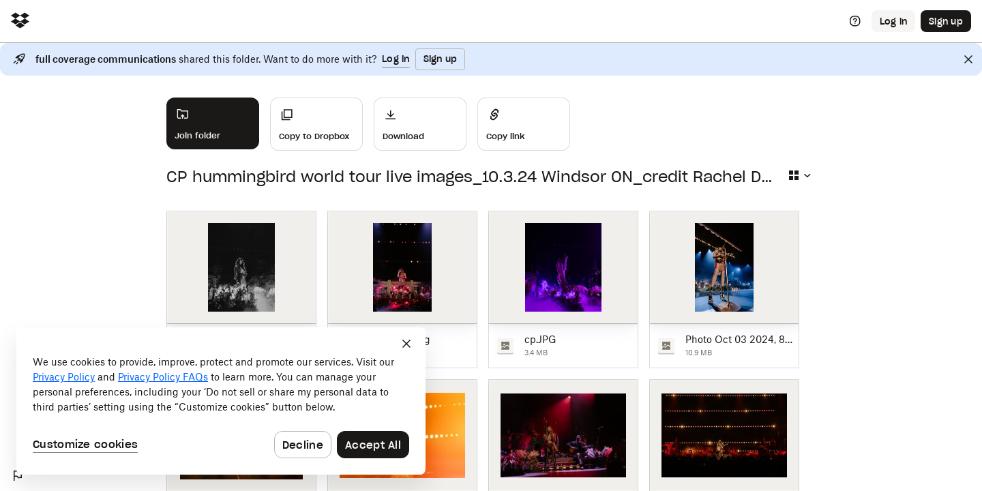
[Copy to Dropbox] (316, 124)
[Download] (420, 124)
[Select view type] (799, 175)
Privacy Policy (64, 377)
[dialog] (221, 401)
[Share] (523, 124)
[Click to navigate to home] (20, 21)
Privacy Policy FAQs (163, 377)
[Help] (855, 21)
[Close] (968, 59)
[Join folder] (212, 123)
